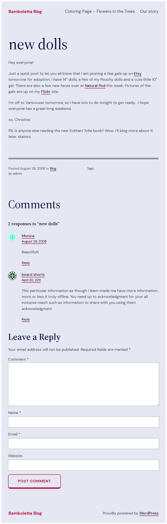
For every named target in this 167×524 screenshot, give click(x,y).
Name (14, 412)
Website (15, 455)
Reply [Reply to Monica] (26, 263)
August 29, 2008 (34, 241)
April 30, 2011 (31, 280)
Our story (149, 11)
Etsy (137, 73)
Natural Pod (95, 85)
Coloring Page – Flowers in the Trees (100, 11)
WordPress (148, 513)
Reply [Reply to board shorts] (26, 319)
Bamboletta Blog (25, 11)
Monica (28, 236)
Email (14, 434)
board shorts (33, 274)
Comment (18, 359)
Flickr (45, 91)
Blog (53, 168)
